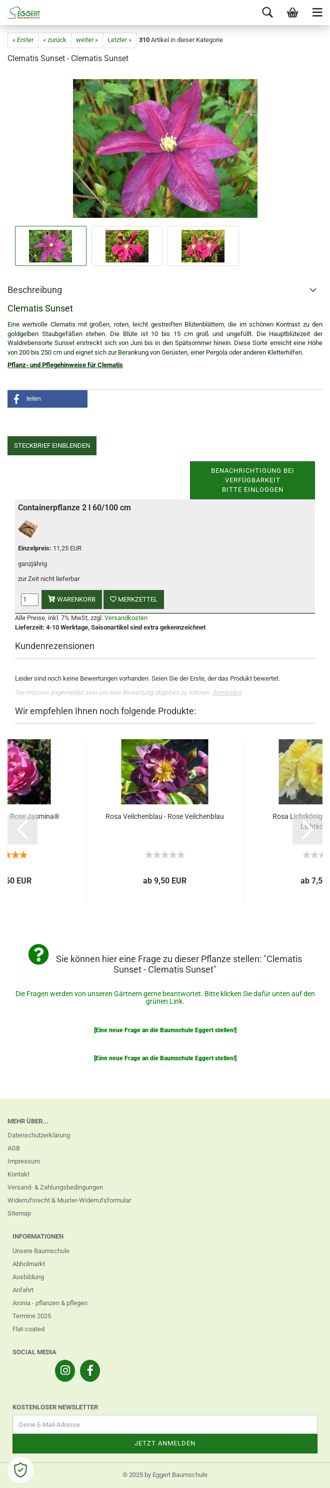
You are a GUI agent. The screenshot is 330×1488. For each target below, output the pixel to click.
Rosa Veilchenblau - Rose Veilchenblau (165, 816)
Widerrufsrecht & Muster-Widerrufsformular (69, 1200)
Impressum (24, 1161)
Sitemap (19, 1213)
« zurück (54, 40)
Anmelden (226, 692)
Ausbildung (28, 1277)
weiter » (87, 40)
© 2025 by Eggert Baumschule (165, 1474)
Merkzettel (134, 599)
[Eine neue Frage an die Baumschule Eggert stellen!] (165, 1030)
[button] (48, 399)
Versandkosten (126, 618)
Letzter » (120, 40)
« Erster (23, 40)
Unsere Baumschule (41, 1251)
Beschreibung (35, 289)
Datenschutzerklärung (39, 1135)
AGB (14, 1148)
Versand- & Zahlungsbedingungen (55, 1187)
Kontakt (19, 1174)
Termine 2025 (31, 1316)
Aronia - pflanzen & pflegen (50, 1303)
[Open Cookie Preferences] (21, 1470)
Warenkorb (72, 599)
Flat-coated (28, 1329)
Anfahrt (23, 1290)
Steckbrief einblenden (52, 445)
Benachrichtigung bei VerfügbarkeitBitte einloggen (252, 480)
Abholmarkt (28, 1264)
